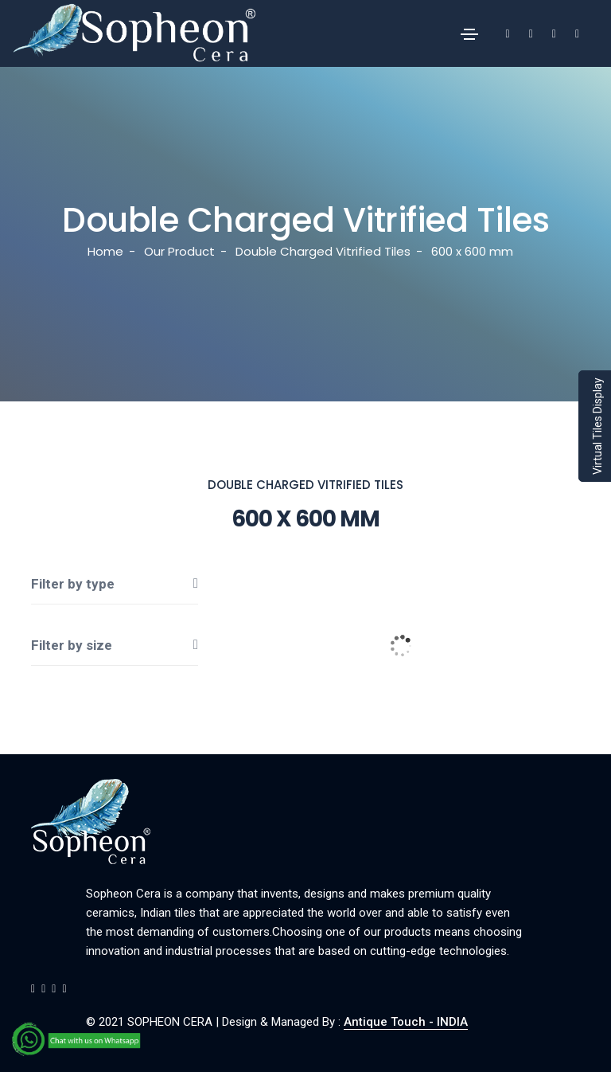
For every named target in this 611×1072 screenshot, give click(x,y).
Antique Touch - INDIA (406, 1022)
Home (105, 251)
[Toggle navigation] (469, 34)
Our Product (179, 251)
